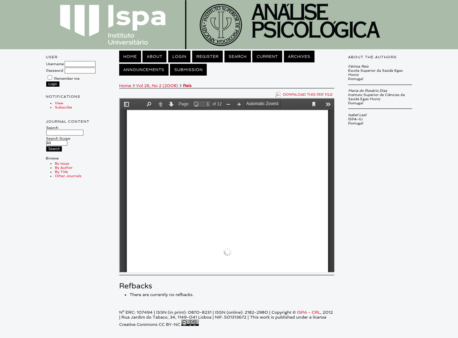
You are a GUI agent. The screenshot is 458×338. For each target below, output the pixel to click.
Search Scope (58, 140)
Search (64, 130)
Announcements (143, 69)
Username (55, 64)
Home (130, 56)
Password (54, 70)
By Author (64, 167)
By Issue (62, 163)
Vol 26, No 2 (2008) (157, 85)
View (59, 103)
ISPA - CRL (308, 312)
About (154, 56)
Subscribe (63, 107)
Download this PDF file (308, 94)
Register (207, 56)
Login (179, 56)
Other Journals (68, 176)
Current (267, 56)
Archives (299, 56)
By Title (61, 172)
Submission (188, 69)
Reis (187, 85)
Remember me (67, 78)
